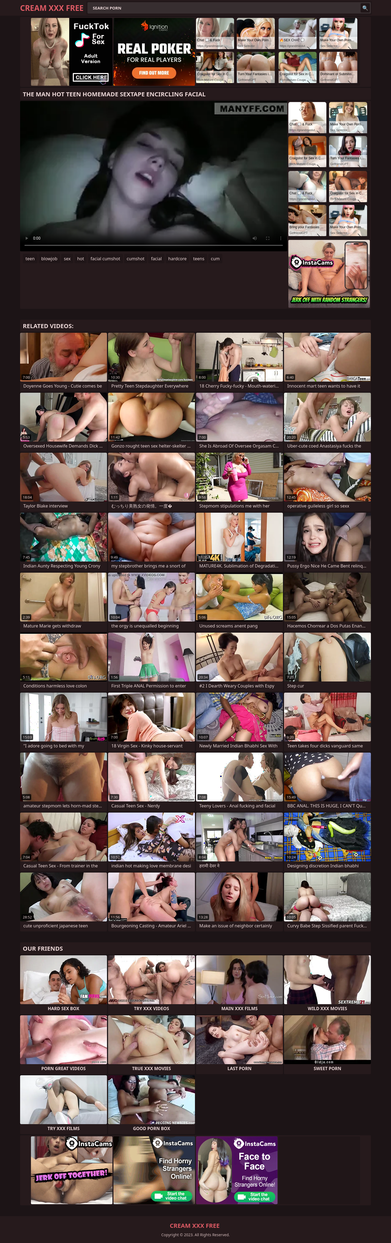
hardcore (177, 259)
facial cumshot (105, 259)
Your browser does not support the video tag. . (153, 176)
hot (80, 259)
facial (156, 259)
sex (67, 259)
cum (215, 259)
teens (198, 259)
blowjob (49, 259)
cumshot (136, 259)
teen (30, 259)
